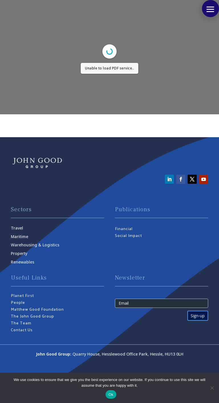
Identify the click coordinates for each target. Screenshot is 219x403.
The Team (21, 323)
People (18, 303)
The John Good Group (32, 316)
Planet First (22, 296)
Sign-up (198, 315)
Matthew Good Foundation (37, 309)
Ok (110, 394)
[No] (212, 388)
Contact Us (22, 330)
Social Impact (128, 236)
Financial (124, 229)
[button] (210, 8)
